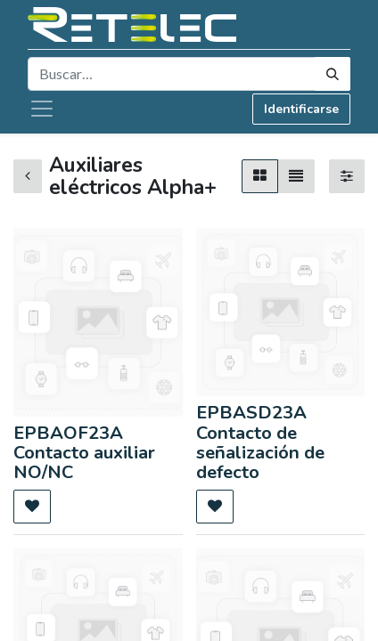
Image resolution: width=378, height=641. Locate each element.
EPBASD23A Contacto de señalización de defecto (260, 442)
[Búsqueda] (332, 74)
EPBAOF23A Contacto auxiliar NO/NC (84, 453)
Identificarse (301, 109)
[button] (32, 506)
